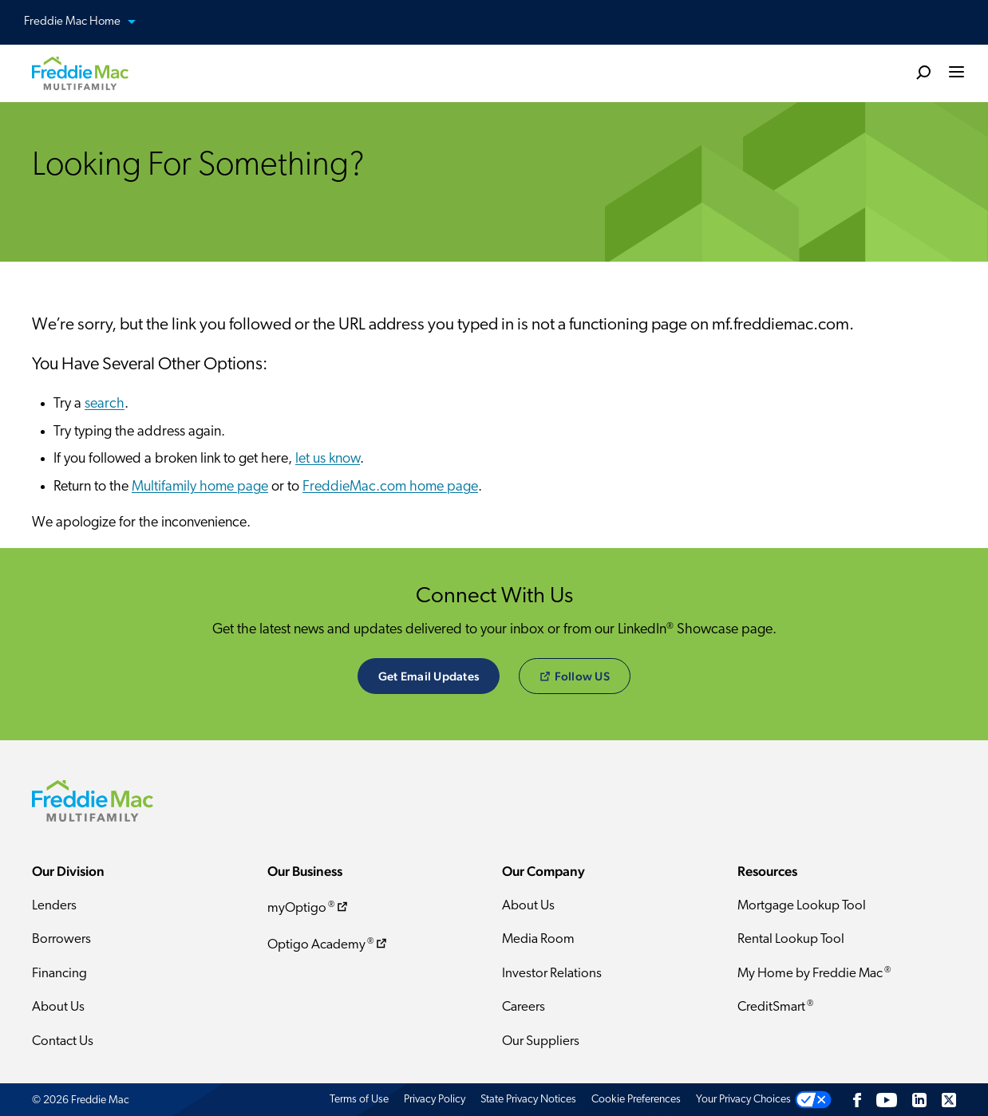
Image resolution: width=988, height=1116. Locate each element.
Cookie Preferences (636, 1100)
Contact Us (62, 1041)
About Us (58, 1007)
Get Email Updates (428, 676)
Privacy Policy (434, 1100)
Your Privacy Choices (743, 1100)
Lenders (54, 906)
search (104, 404)
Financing (59, 973)
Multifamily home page (200, 487)
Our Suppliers (540, 1041)
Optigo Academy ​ (328, 944)
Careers (523, 1007)
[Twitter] (948, 1099)
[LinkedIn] (919, 1099)
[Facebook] (857, 1099)
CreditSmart (775, 1007)
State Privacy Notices (528, 1100)
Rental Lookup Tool (790, 939)
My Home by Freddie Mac (814, 973)
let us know (327, 459)
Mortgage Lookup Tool (801, 906)
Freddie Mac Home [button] (89, 23)
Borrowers (61, 939)
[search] (923, 72)
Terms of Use (359, 1100)
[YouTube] (886, 1099)
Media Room (538, 939)
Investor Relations (552, 973)
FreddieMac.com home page (390, 487)
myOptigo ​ (308, 908)
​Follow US (575, 676)
